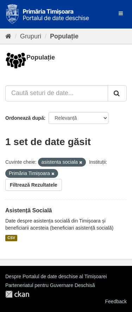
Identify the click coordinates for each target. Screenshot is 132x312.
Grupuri (30, 36)
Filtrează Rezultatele (33, 185)
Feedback (116, 301)
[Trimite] (117, 93)
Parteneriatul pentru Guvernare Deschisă (50, 285)
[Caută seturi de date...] (56, 93)
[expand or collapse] (121, 13)
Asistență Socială (28, 210)
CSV (11, 238)
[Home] (8, 36)
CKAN (17, 294)
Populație (64, 36)
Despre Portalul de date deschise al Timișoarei (56, 276)
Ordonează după (24, 118)
